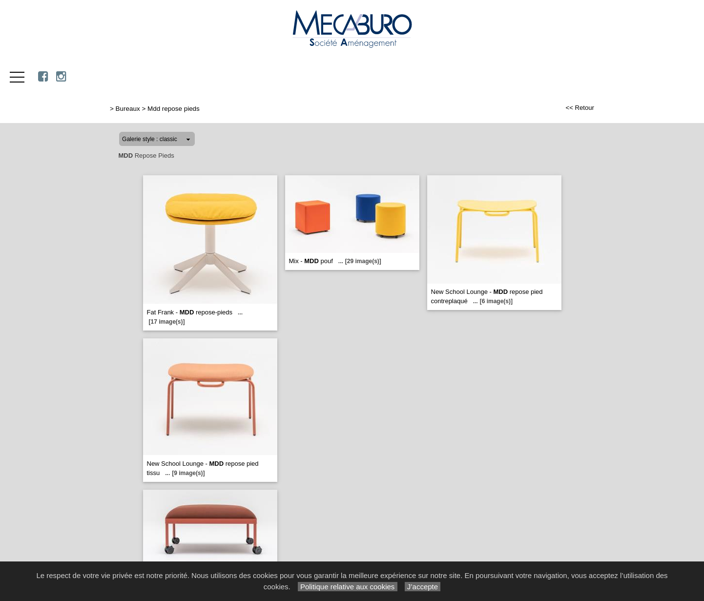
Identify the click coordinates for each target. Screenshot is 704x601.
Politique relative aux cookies (347, 586)
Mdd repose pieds (173, 108)
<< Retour (579, 107)
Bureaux (128, 108)
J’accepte (422, 586)
